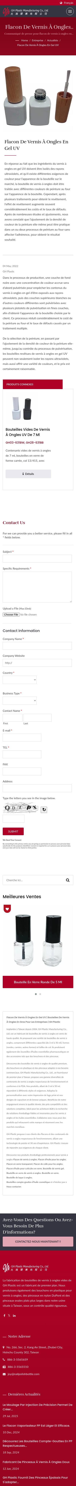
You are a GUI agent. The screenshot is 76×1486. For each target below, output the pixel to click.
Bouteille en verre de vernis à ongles (24, 1173)
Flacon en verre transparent (20, 1164)
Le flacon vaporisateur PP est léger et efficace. (36, 1426)
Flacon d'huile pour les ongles (52, 1159)
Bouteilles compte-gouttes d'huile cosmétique (28, 1182)
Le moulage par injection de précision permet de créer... (37, 1407)
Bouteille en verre (50, 1173)
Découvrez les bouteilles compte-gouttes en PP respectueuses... (37, 1443)
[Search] (33, 880)
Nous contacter (14, 1186)
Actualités (52, 40)
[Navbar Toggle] (70, 11)
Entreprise (37, 40)
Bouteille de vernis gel (53, 1168)
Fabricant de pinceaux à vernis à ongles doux (36, 1462)
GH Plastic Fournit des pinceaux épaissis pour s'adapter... (35, 1480)
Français (68, 2)
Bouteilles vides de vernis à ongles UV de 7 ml (28, 432)
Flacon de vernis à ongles (25, 1159)
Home (24, 40)
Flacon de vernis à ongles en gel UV (38, 45)
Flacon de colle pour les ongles (48, 1164)
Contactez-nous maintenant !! (38, 1241)
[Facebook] (4, 1316)
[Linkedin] (14, 1316)
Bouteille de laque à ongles (19, 1177)
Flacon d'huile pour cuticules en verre (24, 1168)
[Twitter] (9, 1316)
